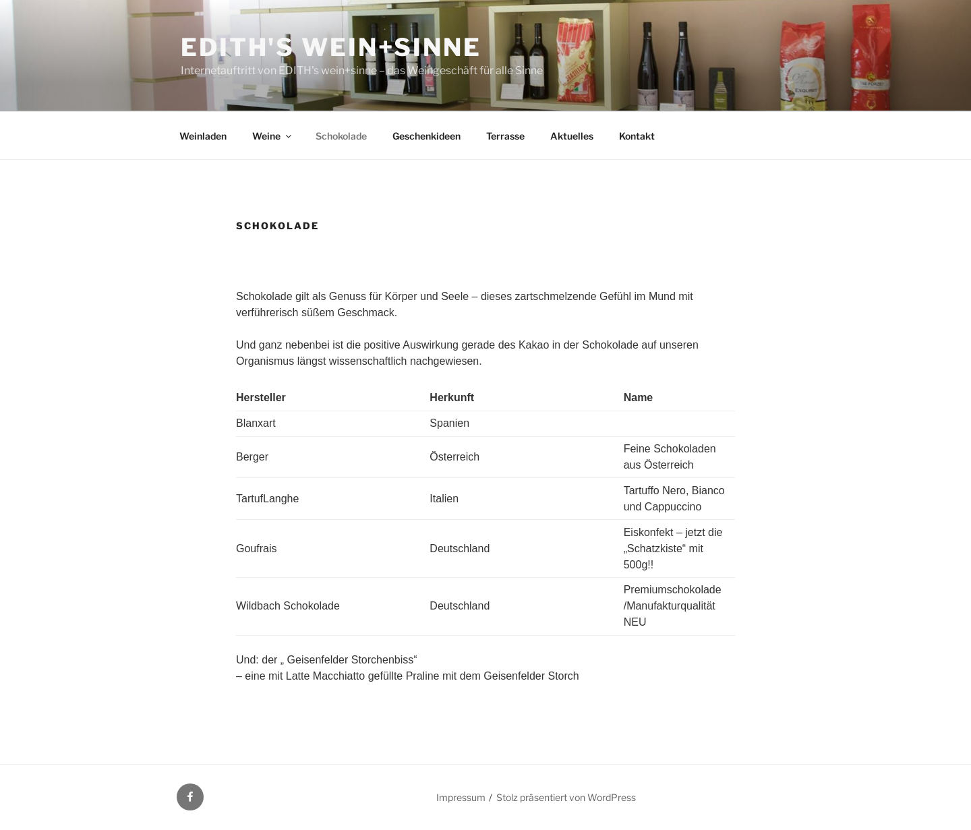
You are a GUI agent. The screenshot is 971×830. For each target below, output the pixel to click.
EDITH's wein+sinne (331, 47)
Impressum (461, 797)
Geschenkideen (426, 136)
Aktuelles (571, 136)
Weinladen (203, 136)
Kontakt (637, 136)
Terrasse (505, 136)
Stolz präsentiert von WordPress (566, 797)
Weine (272, 136)
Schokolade (341, 136)
